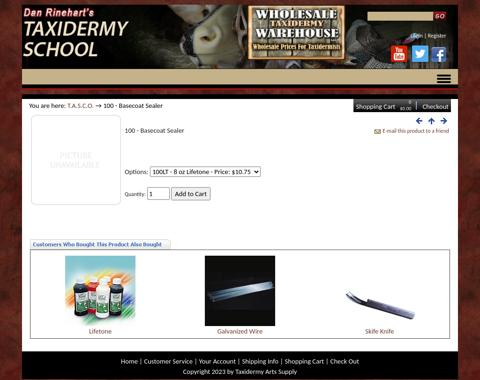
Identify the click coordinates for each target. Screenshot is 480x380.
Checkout (435, 106)
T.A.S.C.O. (81, 105)
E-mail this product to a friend (415, 131)
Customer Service (168, 361)
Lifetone (100, 331)
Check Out (344, 361)
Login (417, 35)
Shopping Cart (375, 106)
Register (437, 35)
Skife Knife (379, 331)
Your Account (217, 361)
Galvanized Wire (240, 331)
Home (129, 361)
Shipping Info (260, 361)
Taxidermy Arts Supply (266, 371)
